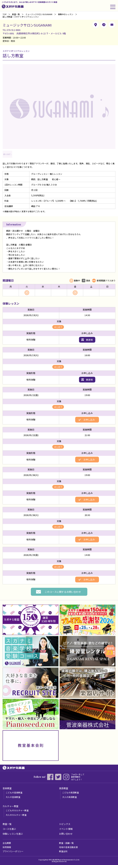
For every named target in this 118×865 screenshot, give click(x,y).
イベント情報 (66, 828)
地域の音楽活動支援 (68, 847)
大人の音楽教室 (13, 796)
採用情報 (7, 847)
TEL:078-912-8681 (12, 30)
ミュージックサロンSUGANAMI (38, 14)
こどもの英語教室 (70, 792)
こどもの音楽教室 (14, 792)
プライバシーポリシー (13, 851)
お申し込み (89, 419)
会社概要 (7, 842)
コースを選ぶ (9, 828)
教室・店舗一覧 (66, 842)
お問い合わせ (66, 833)
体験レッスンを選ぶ (13, 833)
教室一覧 (16, 14)
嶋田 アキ (35, 206)
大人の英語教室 (69, 796)
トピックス (64, 824)
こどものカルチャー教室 (17, 810)
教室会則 (63, 851)
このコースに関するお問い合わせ (63, 591)
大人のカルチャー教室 (16, 814)
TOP (4, 14)
